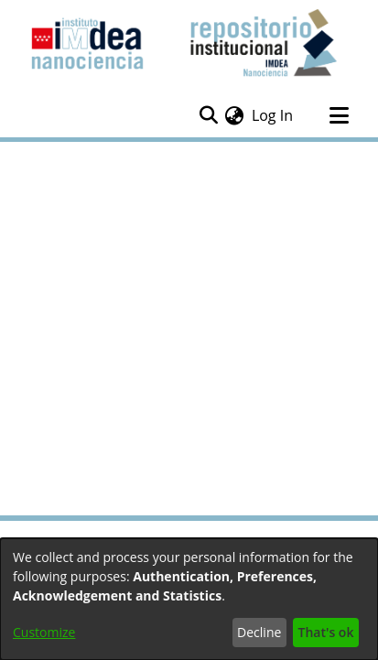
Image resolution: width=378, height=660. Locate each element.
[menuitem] (234, 115)
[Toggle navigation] (338, 115)
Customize (44, 632)
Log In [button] (273, 115)
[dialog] (189, 599)
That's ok (326, 632)
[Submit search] (208, 115)
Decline (259, 632)
